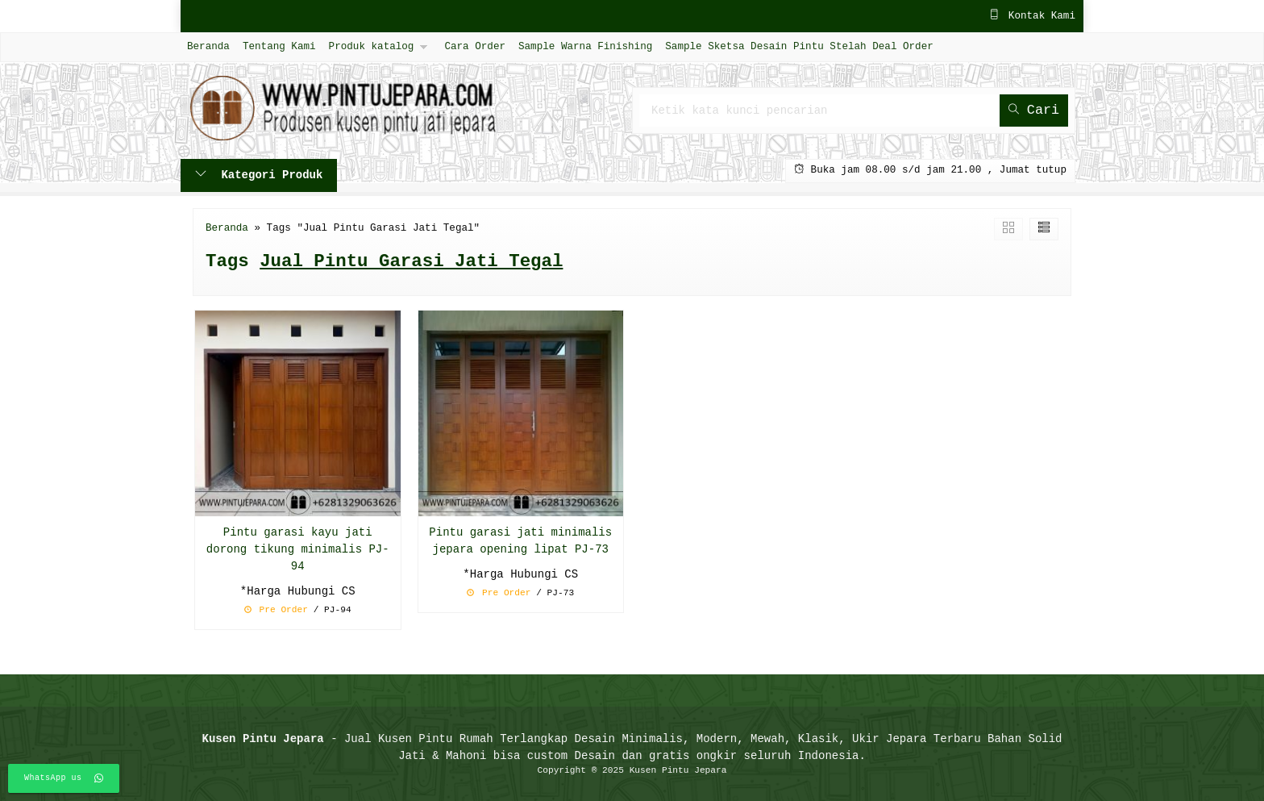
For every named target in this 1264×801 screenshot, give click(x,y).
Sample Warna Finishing (585, 46)
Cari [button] (1033, 110)
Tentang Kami (279, 46)
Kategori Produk (258, 175)
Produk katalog (371, 46)
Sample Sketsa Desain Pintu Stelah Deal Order (799, 46)
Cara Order (474, 46)
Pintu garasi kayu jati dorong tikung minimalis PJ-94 (297, 549)
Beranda (208, 46)
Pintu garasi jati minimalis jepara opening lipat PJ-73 (520, 541)
